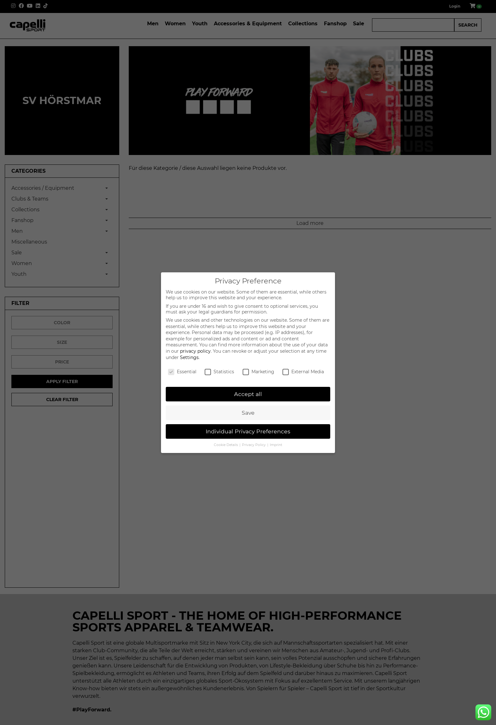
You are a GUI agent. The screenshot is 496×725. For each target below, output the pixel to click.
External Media (303, 372)
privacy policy (195, 351)
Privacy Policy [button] (254, 445)
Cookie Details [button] (226, 445)
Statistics (219, 372)
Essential (182, 372)
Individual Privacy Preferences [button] (248, 431)
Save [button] (248, 412)
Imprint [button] (276, 445)
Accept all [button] (248, 394)
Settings (189, 357)
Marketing (258, 372)
